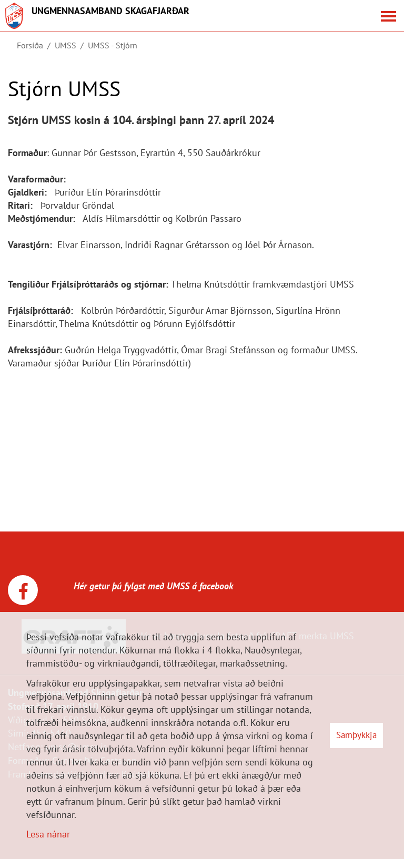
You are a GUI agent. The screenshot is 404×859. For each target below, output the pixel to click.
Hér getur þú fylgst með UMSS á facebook (141, 586)
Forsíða (30, 45)
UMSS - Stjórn (112, 45)
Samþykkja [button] (356, 735)
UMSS (65, 45)
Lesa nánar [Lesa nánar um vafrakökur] (48, 834)
